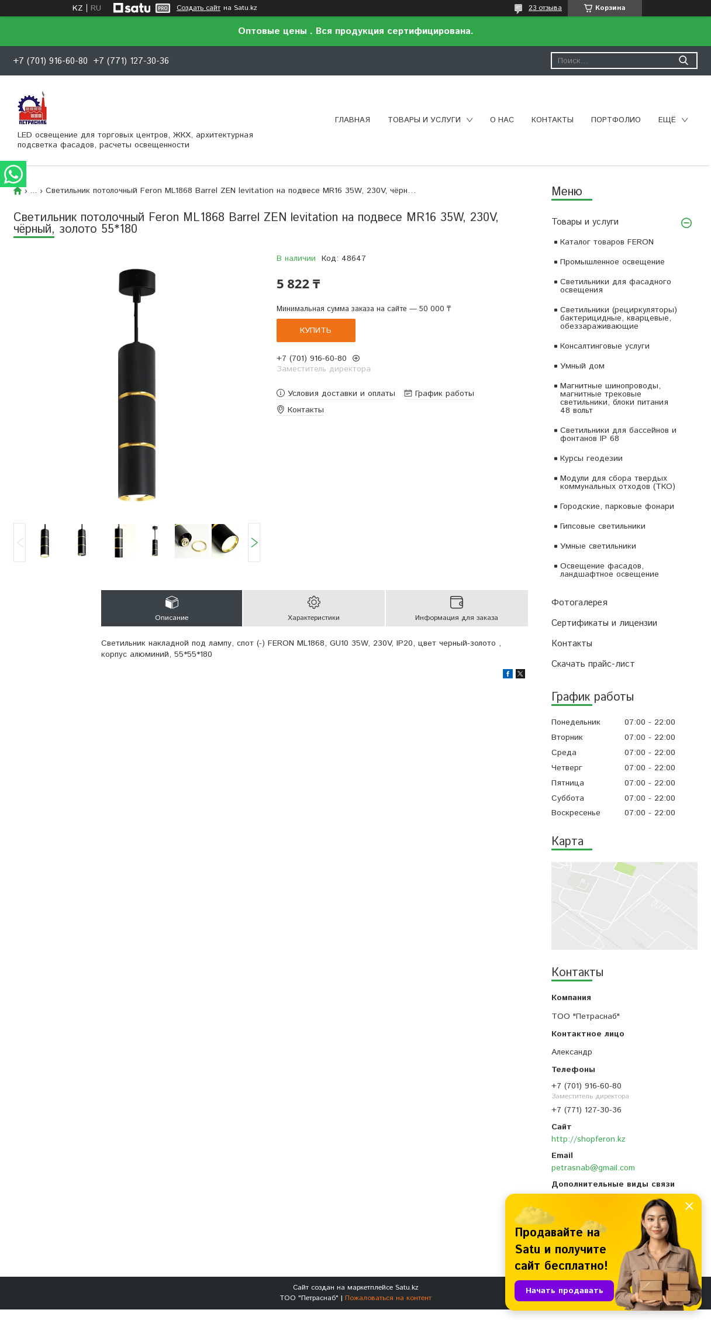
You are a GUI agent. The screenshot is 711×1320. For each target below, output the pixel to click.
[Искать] (683, 60)
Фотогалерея (579, 603)
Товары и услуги (424, 120)
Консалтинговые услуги (605, 346)
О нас (502, 120)
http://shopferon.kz (588, 1139)
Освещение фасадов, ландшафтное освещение (609, 570)
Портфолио (616, 120)
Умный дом (582, 366)
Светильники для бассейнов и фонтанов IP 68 (618, 434)
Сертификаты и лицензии (604, 623)
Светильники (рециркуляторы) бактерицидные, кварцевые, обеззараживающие (618, 318)
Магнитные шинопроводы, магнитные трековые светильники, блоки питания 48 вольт (614, 398)
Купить (316, 330)
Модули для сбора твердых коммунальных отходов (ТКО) (617, 482)
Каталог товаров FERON (607, 242)
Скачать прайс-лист (593, 664)
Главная (352, 120)
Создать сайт (198, 8)
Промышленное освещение (612, 262)
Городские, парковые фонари (617, 506)
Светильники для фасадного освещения (615, 286)
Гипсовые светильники (603, 526)
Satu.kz (407, 1288)
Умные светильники (598, 546)
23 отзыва (545, 8)
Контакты (552, 120)
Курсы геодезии (591, 458)
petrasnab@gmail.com (593, 1168)
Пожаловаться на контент (388, 1298)
